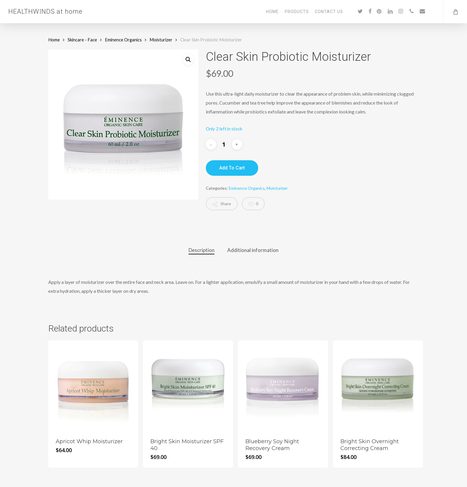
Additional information (252, 250)
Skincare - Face (82, 39)
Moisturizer (161, 39)
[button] (188, 59)
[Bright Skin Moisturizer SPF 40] (188, 385)
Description (201, 250)
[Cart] (455, 11)
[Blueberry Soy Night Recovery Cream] (283, 385)
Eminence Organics (123, 39)
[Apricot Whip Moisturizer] (93, 385)
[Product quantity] (224, 144)
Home (54, 39)
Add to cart (232, 168)
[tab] (201, 250)
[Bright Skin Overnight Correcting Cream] (378, 385)
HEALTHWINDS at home (45, 11)
